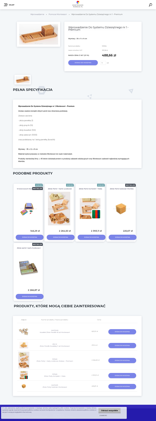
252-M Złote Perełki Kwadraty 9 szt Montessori (55, 345)
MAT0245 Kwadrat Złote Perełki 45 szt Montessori (55, 331)
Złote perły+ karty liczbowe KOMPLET (33, 248)
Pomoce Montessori (58, 14)
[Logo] (78, 4)
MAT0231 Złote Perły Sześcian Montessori (55, 386)
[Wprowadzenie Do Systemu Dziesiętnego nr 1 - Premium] (38, 22)
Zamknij (103, 415)
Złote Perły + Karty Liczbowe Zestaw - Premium (68, 188)
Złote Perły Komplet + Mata (90, 188)
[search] (151, 5)
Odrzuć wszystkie (109, 411)
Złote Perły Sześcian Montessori (123, 188)
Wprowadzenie (37, 14)
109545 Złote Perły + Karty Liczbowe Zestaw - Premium (55, 360)
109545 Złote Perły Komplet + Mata (54, 375)
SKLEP (9, 4)
